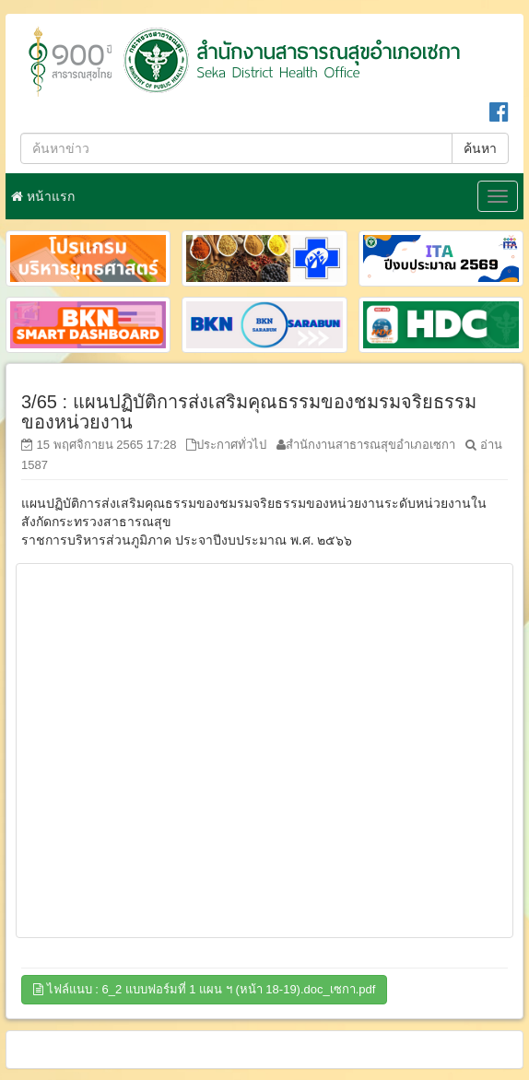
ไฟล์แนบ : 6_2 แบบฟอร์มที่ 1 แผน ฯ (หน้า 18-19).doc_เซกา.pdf (204, 989)
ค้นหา (480, 148)
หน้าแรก (43, 196)
